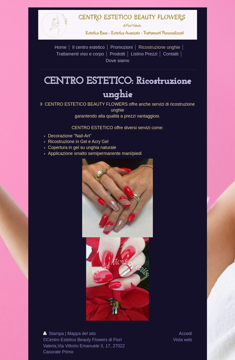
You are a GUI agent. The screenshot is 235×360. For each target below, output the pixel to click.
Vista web (182, 339)
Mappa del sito (81, 333)
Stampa (54, 333)
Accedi (185, 333)
